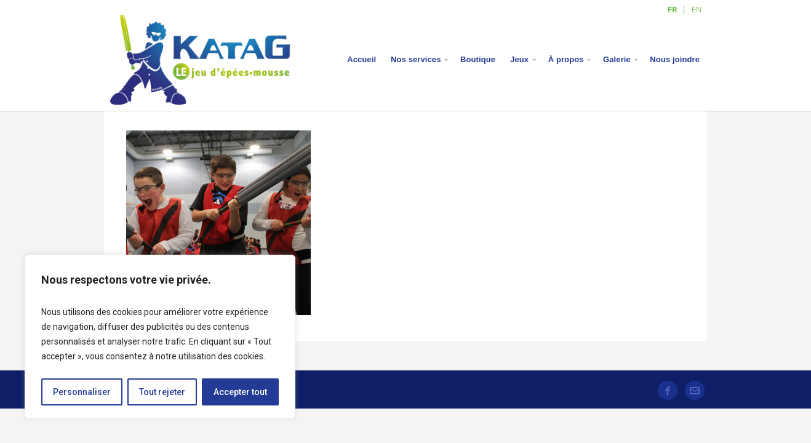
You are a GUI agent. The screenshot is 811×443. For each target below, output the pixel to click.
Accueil (361, 59)
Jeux (519, 59)
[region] (160, 336)
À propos (566, 59)
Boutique (477, 59)
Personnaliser (82, 392)
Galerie (617, 59)
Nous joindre (675, 59)
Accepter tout (240, 392)
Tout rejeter (162, 392)
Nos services (416, 59)
